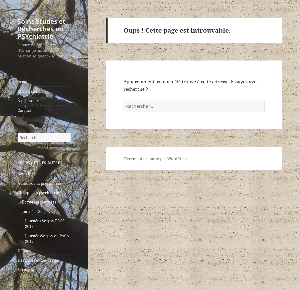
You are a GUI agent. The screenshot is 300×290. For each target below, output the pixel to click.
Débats (24, 250)
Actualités (26, 174)
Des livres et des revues (39, 260)
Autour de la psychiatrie (39, 183)
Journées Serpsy (35, 211)
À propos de (28, 100)
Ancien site (27, 91)
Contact (24, 110)
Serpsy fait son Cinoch (37, 269)
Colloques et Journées (37, 202)
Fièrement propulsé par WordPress (155, 158)
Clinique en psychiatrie (38, 192)
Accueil (24, 81)
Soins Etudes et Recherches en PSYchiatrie (41, 29)
